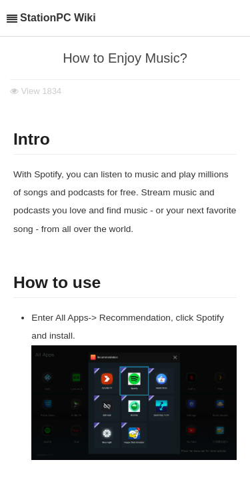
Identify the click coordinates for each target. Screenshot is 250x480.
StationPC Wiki (58, 17)
